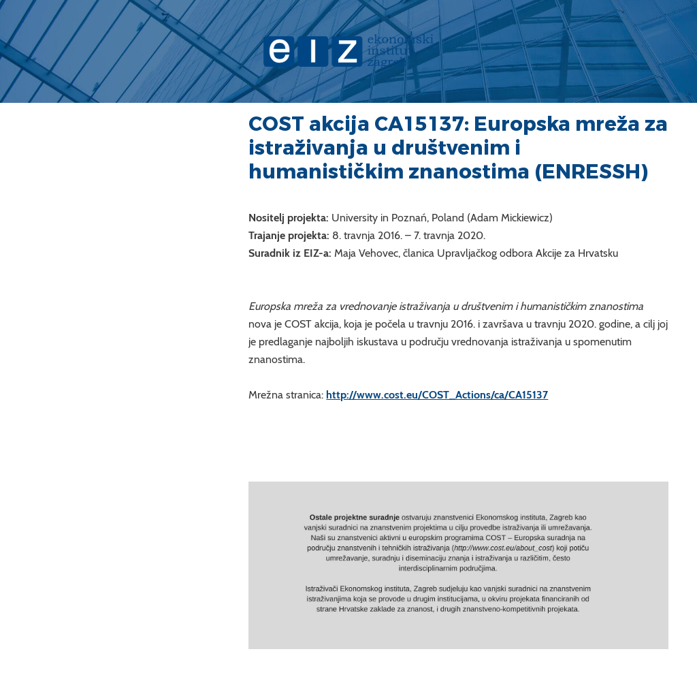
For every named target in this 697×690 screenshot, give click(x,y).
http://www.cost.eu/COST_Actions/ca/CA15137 (437, 394)
